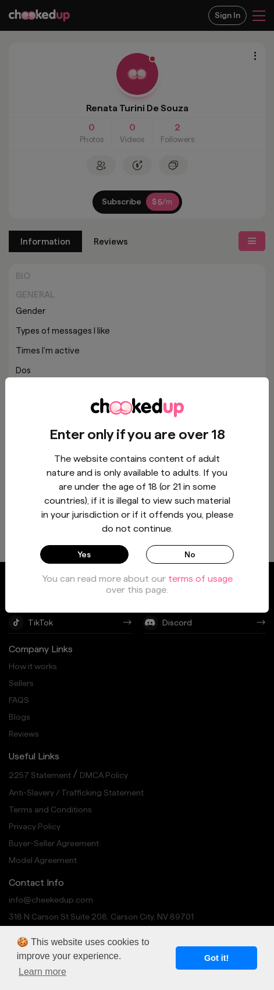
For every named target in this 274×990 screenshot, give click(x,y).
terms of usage (200, 579)
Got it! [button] (216, 958)
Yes (84, 554)
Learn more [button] (42, 972)
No (189, 554)
